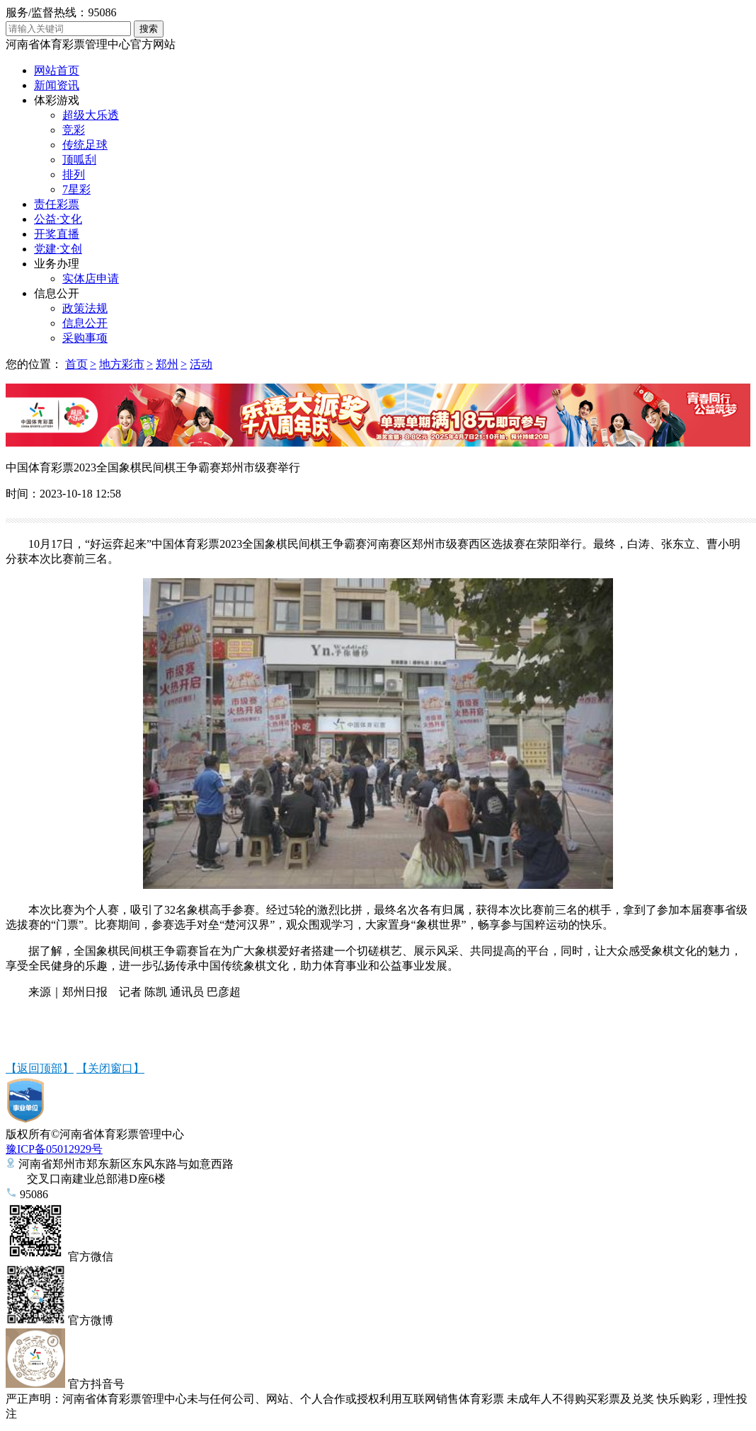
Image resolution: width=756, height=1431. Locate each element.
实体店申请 (90, 278)
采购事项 (85, 338)
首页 (76, 364)
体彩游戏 (56, 100)
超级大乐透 (90, 115)
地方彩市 (121, 364)
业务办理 (56, 264)
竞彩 (73, 130)
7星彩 (76, 189)
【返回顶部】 (40, 1068)
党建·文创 (58, 249)
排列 (73, 174)
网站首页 (56, 70)
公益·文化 (58, 219)
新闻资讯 (56, 85)
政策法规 (85, 308)
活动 (201, 364)
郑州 (167, 364)
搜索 (148, 28)
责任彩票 (56, 204)
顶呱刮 (79, 160)
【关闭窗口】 (110, 1068)
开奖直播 (56, 234)
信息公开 (56, 293)
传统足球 (85, 145)
